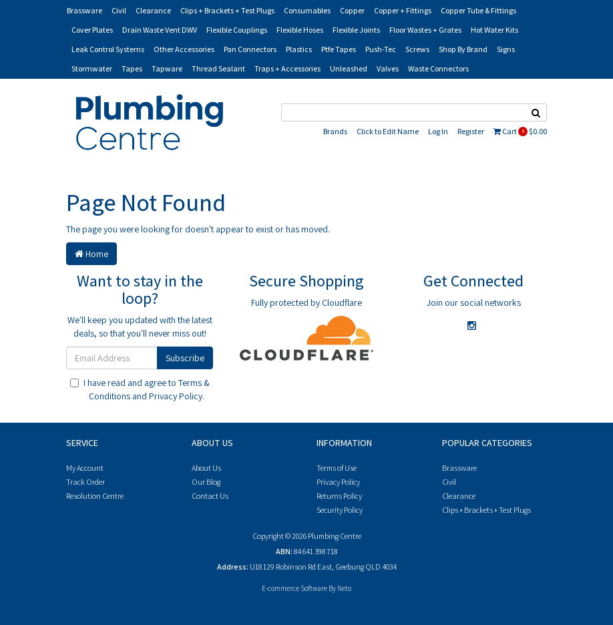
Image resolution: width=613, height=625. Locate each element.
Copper (352, 10)
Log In (438, 131)
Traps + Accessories (287, 68)
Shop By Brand (463, 49)
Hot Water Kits (494, 30)
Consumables (307, 10)
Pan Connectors (250, 49)
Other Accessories (184, 49)
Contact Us (210, 496)
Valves (388, 68)
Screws (417, 49)
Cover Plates (92, 30)
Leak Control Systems (107, 49)
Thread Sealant (218, 68)
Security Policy (340, 510)
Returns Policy (339, 496)
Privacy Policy (175, 396)
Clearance (153, 10)
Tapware (167, 68)
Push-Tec (380, 49)
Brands (335, 131)
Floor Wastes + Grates (425, 30)
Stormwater (91, 68)
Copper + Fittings (402, 10)
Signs (506, 49)
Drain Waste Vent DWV (159, 30)
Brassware (84, 10)
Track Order (85, 482)
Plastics (299, 49)
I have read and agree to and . (140, 389)
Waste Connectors (438, 68)
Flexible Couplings (236, 30)
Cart (520, 131)
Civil (119, 10)
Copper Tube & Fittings (478, 10)
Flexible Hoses (299, 30)
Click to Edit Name (388, 131)
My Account (85, 468)
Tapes (132, 68)
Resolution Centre (95, 496)
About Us (206, 468)
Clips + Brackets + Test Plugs (227, 10)
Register (470, 131)
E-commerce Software (294, 588)
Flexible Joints (356, 30)
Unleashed (348, 68)
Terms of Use (337, 468)
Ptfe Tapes (338, 49)
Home (91, 254)
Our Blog (206, 482)
